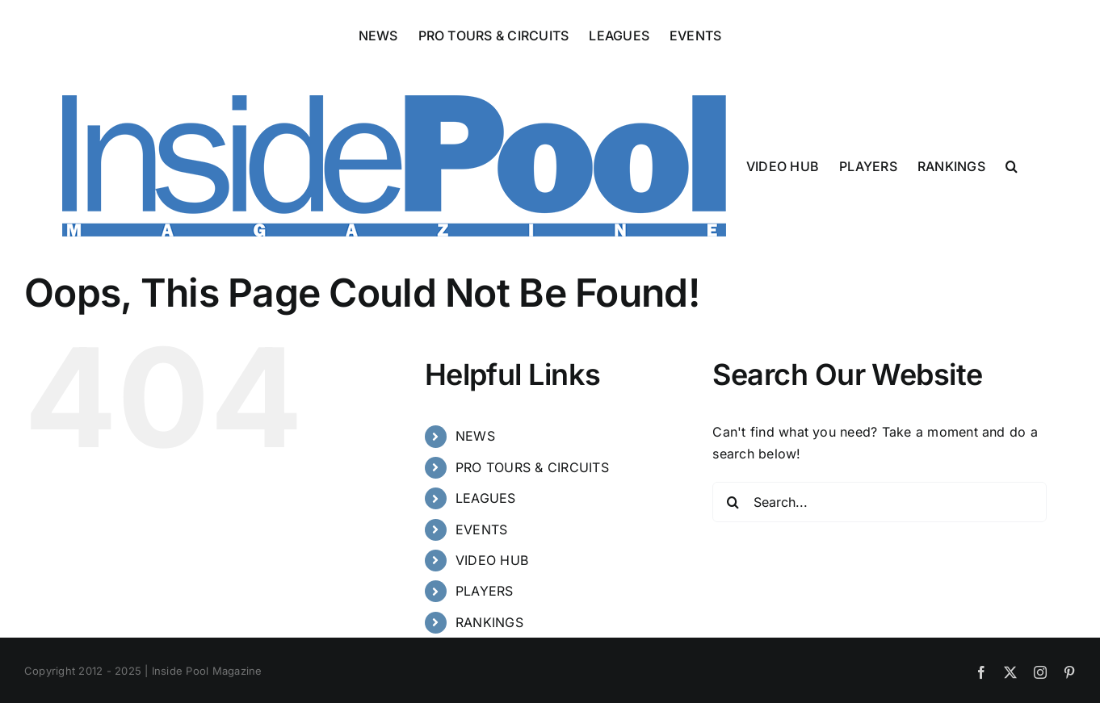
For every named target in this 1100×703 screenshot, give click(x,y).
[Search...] (879, 502)
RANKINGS (489, 622)
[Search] (732, 502)
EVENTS (481, 529)
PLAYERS (485, 591)
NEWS (475, 436)
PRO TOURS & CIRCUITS (532, 467)
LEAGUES (486, 498)
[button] (1012, 165)
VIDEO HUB (492, 560)
